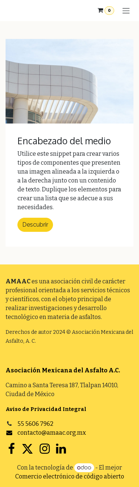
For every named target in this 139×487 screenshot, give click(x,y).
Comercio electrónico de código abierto (69, 476)
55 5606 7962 (35, 423)
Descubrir (35, 224)
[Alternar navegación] (126, 10)
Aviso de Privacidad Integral (46, 409)
